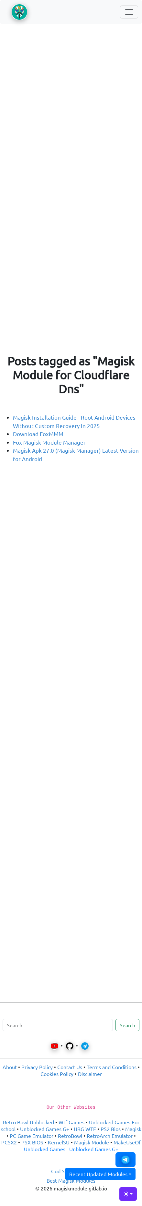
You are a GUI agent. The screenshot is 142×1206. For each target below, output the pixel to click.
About (10, 1067)
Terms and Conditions (112, 1067)
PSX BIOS (32, 1142)
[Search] (58, 1025)
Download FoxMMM (38, 433)
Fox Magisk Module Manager (49, 442)
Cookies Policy (56, 1073)
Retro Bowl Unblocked (28, 1122)
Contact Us (69, 1067)
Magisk (133, 1129)
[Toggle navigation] (129, 12)
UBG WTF (85, 1129)
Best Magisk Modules (71, 1180)
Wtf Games (71, 1122)
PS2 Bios (111, 1129)
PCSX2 (9, 1142)
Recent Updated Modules (98, 1174)
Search (127, 1025)
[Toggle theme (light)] (128, 1194)
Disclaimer (90, 1073)
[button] (125, 1159)
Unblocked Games (44, 1149)
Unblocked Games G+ (44, 1129)
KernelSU (59, 1142)
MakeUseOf (127, 1142)
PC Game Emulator (31, 1135)
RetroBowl (70, 1135)
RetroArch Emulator (110, 1135)
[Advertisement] (71, 105)
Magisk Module (91, 1142)
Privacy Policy (37, 1067)
